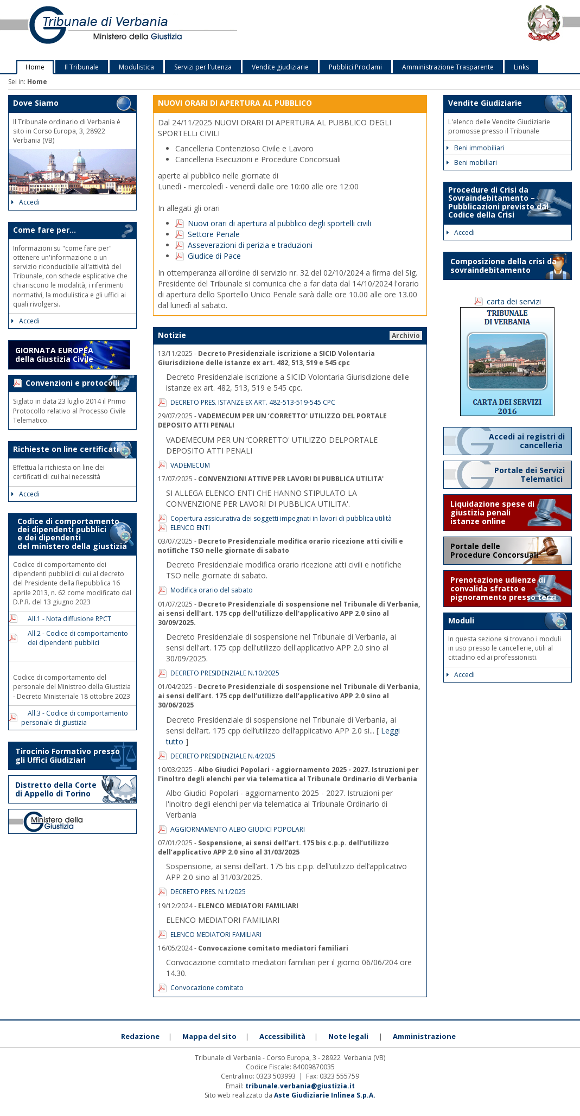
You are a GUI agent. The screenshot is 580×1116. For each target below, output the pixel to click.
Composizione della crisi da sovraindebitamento (503, 265)
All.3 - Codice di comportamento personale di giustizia (74, 718)
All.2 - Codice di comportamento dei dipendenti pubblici (74, 638)
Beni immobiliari (476, 147)
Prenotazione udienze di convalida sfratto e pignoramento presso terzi (503, 588)
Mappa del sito (209, 1036)
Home (35, 67)
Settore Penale (214, 234)
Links (521, 67)
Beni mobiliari (472, 162)
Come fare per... (44, 230)
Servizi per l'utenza (203, 67)
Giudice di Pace (214, 256)
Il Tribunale (82, 67)
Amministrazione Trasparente (448, 67)
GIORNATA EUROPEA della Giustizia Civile (54, 354)
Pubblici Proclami (355, 67)
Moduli (461, 620)
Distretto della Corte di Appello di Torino (56, 789)
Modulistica (136, 67)
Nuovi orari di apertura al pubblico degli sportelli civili (279, 223)
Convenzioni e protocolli (72, 383)
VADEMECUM (190, 465)
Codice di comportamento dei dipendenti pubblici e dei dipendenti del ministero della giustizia (70, 533)
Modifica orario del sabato (211, 590)
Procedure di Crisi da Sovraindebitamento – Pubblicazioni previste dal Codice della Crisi (498, 202)
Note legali (348, 1036)
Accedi (25, 202)
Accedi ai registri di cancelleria (527, 440)
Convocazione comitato (207, 987)
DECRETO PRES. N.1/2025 (208, 891)
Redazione (140, 1036)
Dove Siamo (36, 103)
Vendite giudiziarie (280, 67)
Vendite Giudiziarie (485, 103)
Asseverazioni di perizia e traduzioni (250, 245)
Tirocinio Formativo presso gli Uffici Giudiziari (67, 755)
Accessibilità (282, 1036)
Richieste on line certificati (66, 449)
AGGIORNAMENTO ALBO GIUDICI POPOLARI (237, 829)
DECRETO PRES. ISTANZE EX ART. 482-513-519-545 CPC (252, 402)
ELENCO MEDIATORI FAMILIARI (216, 934)
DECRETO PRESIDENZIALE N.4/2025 (223, 756)
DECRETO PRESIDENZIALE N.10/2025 (224, 673)
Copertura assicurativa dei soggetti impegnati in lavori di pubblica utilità (281, 518)
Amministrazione (424, 1036)
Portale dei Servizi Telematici (529, 474)
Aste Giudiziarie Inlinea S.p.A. (324, 1095)
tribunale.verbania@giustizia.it (300, 1086)
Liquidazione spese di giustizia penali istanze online (492, 512)
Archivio (406, 335)
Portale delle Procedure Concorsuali (495, 550)
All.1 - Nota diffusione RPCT (66, 618)
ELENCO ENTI (190, 527)
